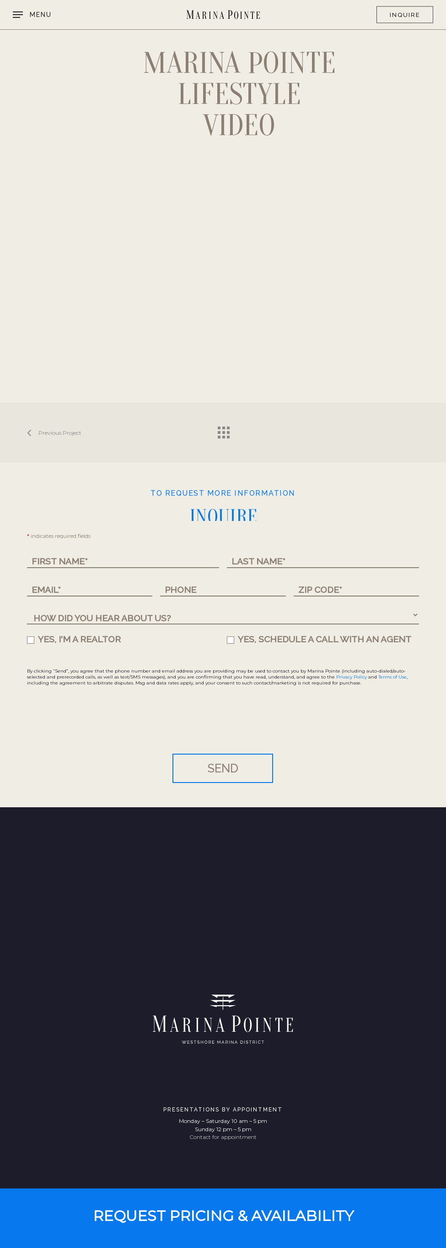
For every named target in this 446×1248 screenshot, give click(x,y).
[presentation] (96, 726)
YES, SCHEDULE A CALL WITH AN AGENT (319, 639)
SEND (223, 768)
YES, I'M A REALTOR (74, 639)
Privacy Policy (351, 677)
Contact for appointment (223, 1136)
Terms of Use (392, 677)
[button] (32, 14)
